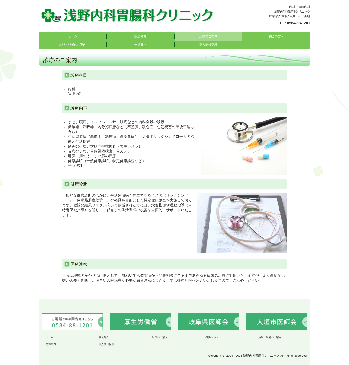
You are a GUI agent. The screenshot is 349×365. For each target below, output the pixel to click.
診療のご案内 (208, 36)
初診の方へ (276, 36)
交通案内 (140, 44)
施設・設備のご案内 (72, 44)
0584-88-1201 (298, 23)
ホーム (72, 36)
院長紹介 (140, 36)
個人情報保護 (208, 44)
